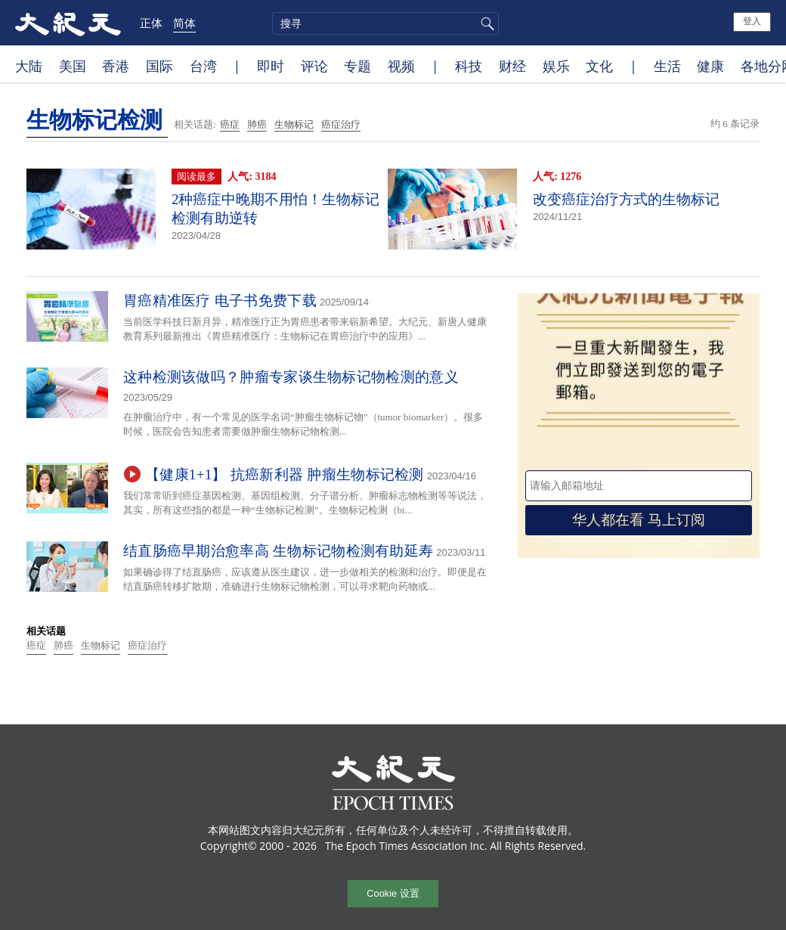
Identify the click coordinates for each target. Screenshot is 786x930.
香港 (115, 66)
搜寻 (485, 23)
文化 (599, 66)
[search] (385, 23)
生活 (667, 66)
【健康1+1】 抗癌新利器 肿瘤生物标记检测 (284, 474)
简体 (184, 22)
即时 (270, 66)
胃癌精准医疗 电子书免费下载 (220, 300)
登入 (752, 21)
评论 (314, 66)
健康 (710, 66)
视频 (401, 66)
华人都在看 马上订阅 (638, 520)
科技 (468, 66)
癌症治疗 (341, 124)
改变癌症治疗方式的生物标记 (626, 199)
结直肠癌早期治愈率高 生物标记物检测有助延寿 (278, 551)
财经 (512, 66)
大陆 (28, 66)
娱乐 (556, 66)
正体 (151, 22)
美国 (72, 66)
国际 (159, 66)
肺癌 (257, 124)
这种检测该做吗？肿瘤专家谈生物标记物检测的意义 (291, 377)
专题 (357, 66)
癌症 (230, 124)
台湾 (203, 66)
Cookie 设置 (393, 893)
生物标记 (294, 124)
